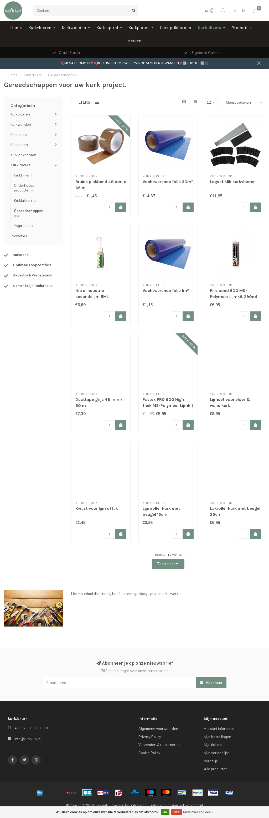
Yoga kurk (24, 226)
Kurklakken (25, 200)
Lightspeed (138, 805)
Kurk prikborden (175, 27)
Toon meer (167, 564)
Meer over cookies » (198, 812)
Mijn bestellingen (217, 737)
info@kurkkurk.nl (27, 739)
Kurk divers (209, 27)
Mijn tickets (213, 745)
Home (16, 27)
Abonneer (211, 682)
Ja (165, 812)
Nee (176, 812)
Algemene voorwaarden (158, 728)
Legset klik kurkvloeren (233, 181)
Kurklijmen (24, 175)
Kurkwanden (74, 27)
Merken (135, 40)
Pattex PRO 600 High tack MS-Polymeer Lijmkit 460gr (168, 405)
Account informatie (219, 728)
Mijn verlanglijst (216, 753)
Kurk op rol (107, 27)
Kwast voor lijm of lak (96, 508)
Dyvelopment (193, 805)
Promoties (242, 27)
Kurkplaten (139, 27)
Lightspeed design (163, 805)
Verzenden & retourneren (159, 745)
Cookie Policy (149, 753)
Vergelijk (211, 761)
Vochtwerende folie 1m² (166, 290)
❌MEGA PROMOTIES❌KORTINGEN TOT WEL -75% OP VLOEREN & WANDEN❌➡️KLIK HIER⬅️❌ (134, 63)
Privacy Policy (149, 737)
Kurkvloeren (40, 27)
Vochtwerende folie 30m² (168, 181)
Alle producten (215, 769)
